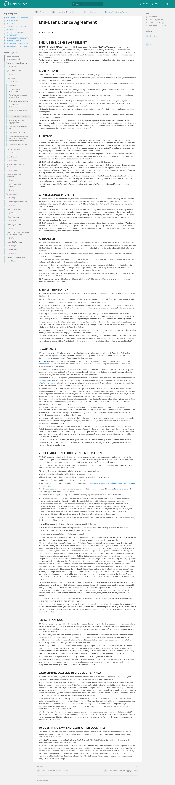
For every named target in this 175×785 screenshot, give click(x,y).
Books (155, 4)
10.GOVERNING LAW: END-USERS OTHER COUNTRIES (18, 47)
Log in (166, 4)
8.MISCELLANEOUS (14, 41)
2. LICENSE (11, 23)
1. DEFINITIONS (12, 20)
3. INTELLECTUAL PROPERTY (17, 26)
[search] (87, 4)
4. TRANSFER (12, 29)
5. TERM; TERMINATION (15, 32)
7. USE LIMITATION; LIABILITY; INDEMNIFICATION (18, 38)
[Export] (158, 44)
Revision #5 (151, 17)
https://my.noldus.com (47, 364)
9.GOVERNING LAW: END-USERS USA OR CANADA (18, 44)
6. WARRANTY (12, 35)
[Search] (74, 4)
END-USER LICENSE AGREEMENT (17, 17)
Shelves (144, 4)
